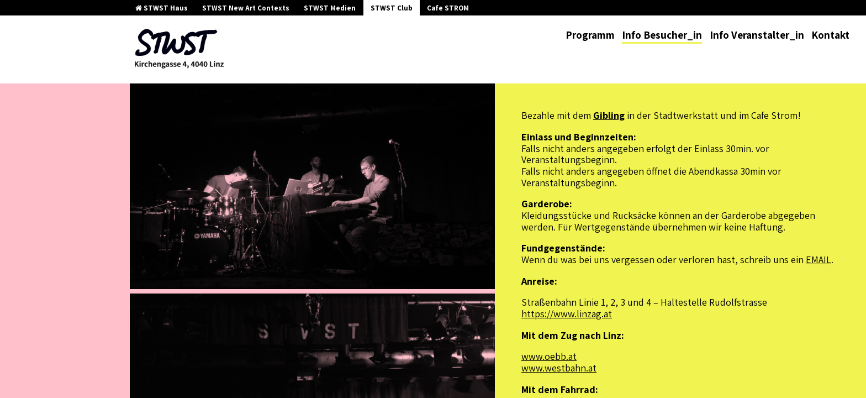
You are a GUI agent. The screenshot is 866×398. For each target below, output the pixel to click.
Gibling (609, 115)
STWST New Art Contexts (245, 8)
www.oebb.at (549, 356)
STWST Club (392, 8)
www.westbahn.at (558, 368)
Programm (590, 35)
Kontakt (830, 35)
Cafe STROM (448, 8)
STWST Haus (161, 8)
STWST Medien (330, 8)
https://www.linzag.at (566, 313)
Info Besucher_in (662, 35)
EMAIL (818, 259)
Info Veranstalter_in (757, 35)
